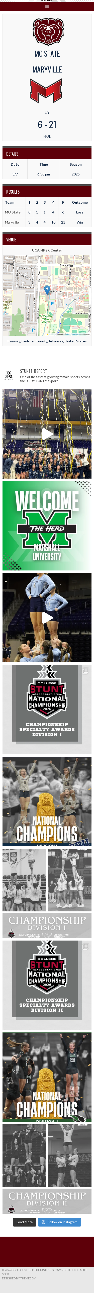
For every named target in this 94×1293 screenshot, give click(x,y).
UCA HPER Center (47, 250)
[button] (47, 290)
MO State (13, 212)
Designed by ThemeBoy (19, 1278)
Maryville (12, 222)
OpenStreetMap (73, 334)
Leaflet (51, 334)
